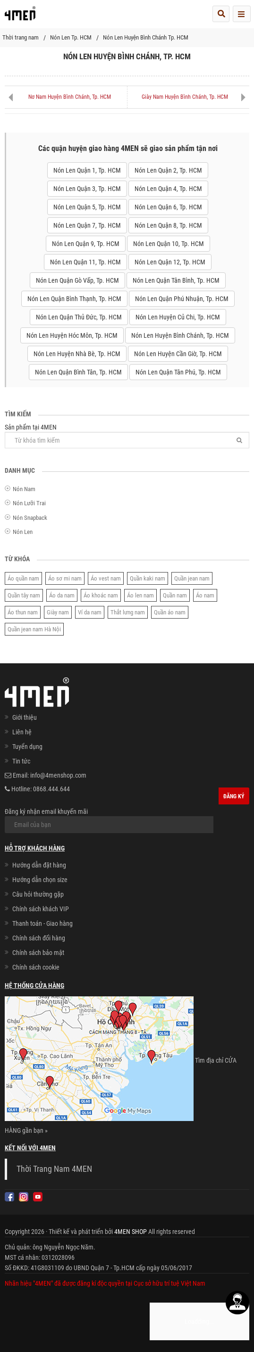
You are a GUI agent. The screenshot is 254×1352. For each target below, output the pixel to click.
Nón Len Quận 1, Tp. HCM (87, 170)
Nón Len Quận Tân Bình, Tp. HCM (176, 280)
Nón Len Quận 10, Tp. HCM (168, 243)
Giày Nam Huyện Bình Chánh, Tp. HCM (185, 97)
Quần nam (175, 595)
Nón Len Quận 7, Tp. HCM (87, 225)
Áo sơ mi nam (65, 578)
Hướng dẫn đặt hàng (39, 865)
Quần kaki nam (147, 578)
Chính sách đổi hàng (38, 938)
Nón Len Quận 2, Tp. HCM (168, 170)
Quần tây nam (24, 595)
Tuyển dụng (27, 746)
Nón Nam (24, 489)
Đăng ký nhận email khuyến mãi (109, 820)
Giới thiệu (24, 717)
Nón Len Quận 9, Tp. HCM (85, 243)
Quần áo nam (170, 612)
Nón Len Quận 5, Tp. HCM (87, 207)
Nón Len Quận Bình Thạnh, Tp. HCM (74, 298)
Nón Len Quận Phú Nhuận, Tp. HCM (182, 298)
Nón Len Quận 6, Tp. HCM (168, 207)
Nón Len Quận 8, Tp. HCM (168, 225)
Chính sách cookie (35, 967)
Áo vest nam (106, 578)
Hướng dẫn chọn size (40, 879)
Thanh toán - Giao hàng (42, 923)
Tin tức (21, 761)
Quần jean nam (192, 578)
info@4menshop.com (58, 775)
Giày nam (58, 612)
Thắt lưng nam (127, 612)
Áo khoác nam (101, 595)
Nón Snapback (30, 517)
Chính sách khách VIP (40, 909)
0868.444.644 (51, 789)
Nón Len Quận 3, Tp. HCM (87, 188)
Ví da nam (90, 612)
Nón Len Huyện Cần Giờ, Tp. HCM (178, 354)
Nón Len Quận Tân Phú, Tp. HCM (178, 372)
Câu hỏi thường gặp (38, 894)
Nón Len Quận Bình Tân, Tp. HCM (78, 372)
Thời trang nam (20, 37)
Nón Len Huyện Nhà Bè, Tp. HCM (77, 354)
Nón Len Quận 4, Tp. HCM (168, 188)
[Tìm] (239, 440)
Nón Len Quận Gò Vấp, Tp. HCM (77, 280)
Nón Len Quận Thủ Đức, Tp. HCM (79, 317)
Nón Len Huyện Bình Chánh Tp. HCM (145, 37)
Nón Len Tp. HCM (71, 37)
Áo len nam (140, 595)
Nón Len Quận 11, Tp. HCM (85, 262)
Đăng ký (234, 796)
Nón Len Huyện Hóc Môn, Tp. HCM (72, 335)
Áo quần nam (23, 578)
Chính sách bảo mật (38, 952)
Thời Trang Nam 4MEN (54, 1169)
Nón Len (23, 531)
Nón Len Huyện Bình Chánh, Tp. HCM (180, 335)
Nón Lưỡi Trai (29, 503)
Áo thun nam (23, 612)
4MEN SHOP (130, 1231)
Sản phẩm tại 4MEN (127, 435)
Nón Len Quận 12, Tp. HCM (170, 262)
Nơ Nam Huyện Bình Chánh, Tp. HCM (69, 97)
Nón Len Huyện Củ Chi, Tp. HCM (177, 317)
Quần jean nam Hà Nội (34, 629)
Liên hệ (22, 732)
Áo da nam (62, 595)
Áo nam (205, 595)
